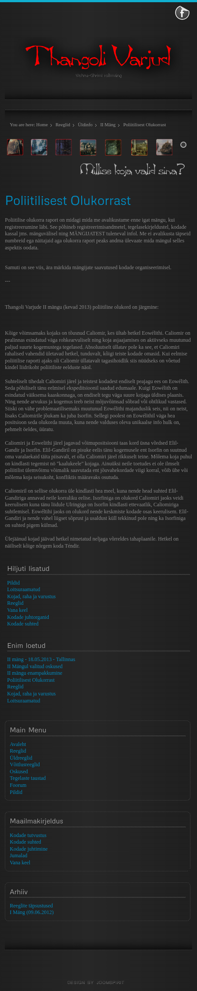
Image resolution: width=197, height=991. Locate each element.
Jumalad (18, 855)
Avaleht (18, 744)
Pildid (16, 792)
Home (42, 124)
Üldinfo (85, 124)
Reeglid (62, 124)
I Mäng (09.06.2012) (32, 912)
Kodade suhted (25, 842)
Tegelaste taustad (28, 778)
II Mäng (107, 124)
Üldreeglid (21, 758)
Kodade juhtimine (28, 849)
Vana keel (20, 862)
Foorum (18, 785)
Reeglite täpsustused (31, 906)
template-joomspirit (98, 982)
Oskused (19, 771)
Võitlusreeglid (25, 764)
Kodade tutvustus (28, 835)
